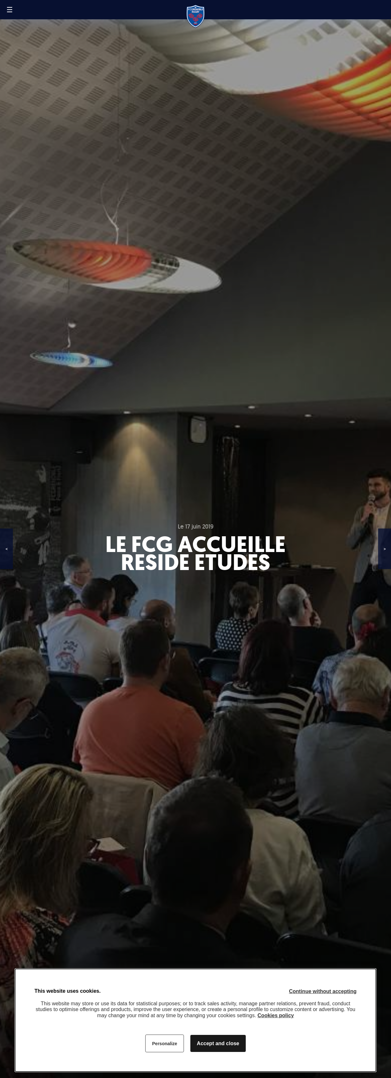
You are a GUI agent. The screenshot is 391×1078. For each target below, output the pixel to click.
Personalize (164, 1043)
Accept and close (218, 1043)
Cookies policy (276, 1015)
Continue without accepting (323, 991)
